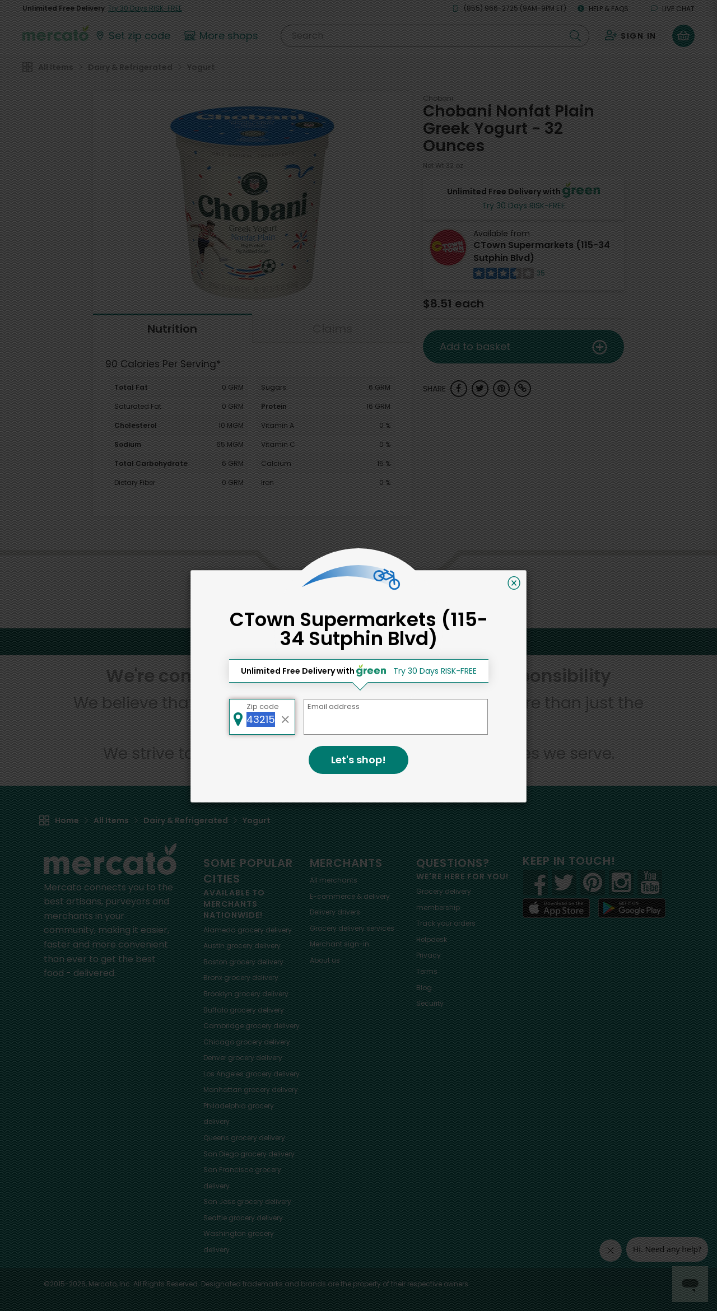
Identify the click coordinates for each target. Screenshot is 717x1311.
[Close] (514, 583)
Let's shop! (358, 760)
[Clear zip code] (285, 717)
